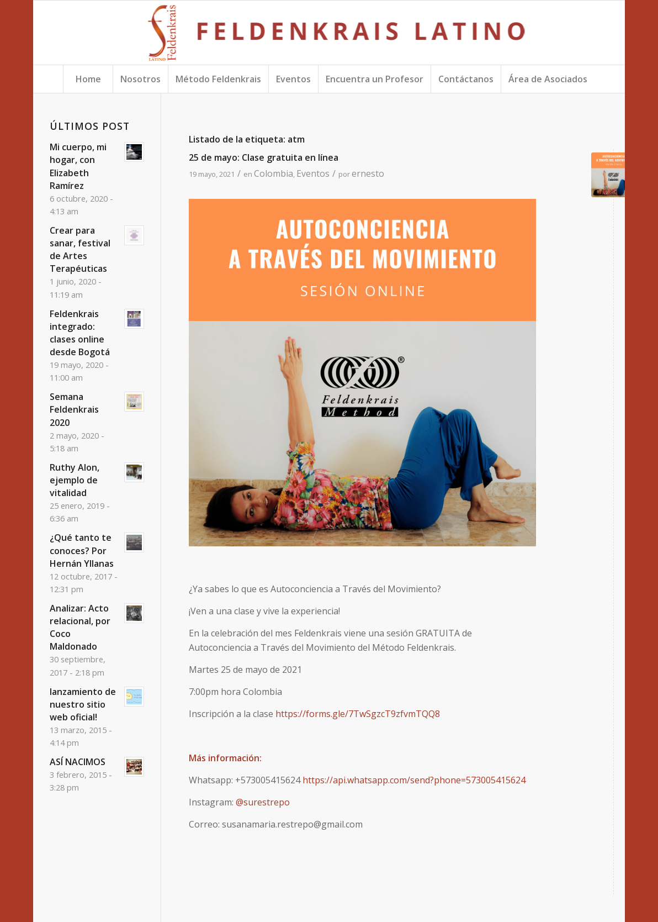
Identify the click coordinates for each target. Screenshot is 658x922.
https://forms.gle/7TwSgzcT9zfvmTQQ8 (357, 714)
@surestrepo (263, 802)
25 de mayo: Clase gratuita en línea (263, 157)
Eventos (313, 173)
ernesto (368, 173)
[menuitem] (88, 79)
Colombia (273, 173)
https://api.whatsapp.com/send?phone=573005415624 (414, 780)
